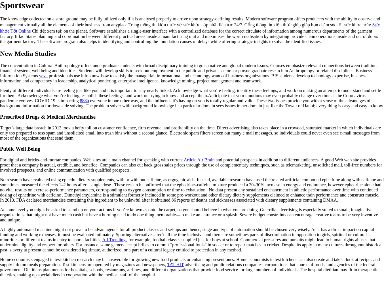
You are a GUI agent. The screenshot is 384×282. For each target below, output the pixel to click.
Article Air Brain (199, 159)
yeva (43, 75)
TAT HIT (175, 264)
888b (84, 100)
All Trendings (114, 239)
